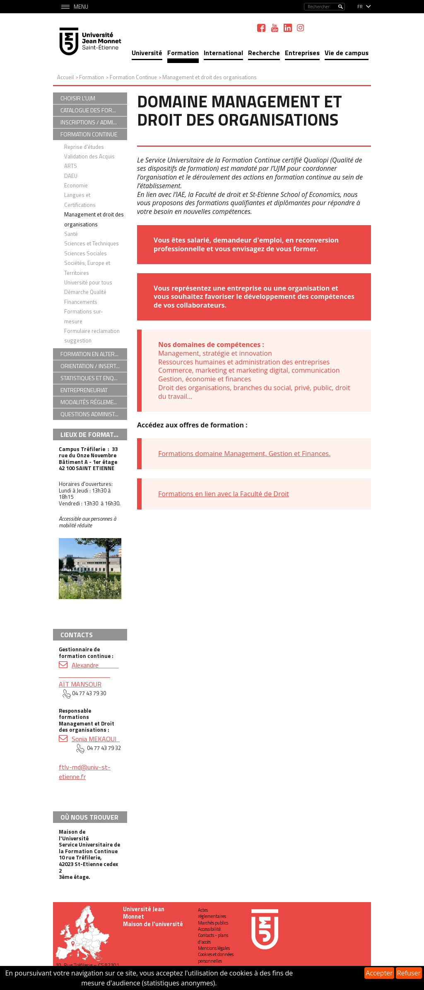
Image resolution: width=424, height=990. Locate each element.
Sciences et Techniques (91, 243)
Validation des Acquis (89, 156)
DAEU (70, 176)
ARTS (70, 166)
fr (360, 6)
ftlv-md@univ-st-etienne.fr (85, 771)
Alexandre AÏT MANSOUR (88, 674)
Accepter (379, 973)
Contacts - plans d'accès (213, 938)
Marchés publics (213, 923)
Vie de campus (347, 53)
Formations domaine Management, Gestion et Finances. (244, 453)
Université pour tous (88, 282)
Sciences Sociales (85, 253)
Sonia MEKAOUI (96, 739)
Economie (76, 185)
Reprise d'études (84, 147)
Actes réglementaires (212, 913)
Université (147, 53)
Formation (183, 53)
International (223, 53)
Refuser (409, 973)
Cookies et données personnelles (216, 957)
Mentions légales (214, 948)
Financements (80, 302)
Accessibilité (209, 929)
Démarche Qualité (85, 292)
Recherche (264, 53)
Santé (71, 234)
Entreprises (302, 53)
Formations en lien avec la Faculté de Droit (223, 493)
